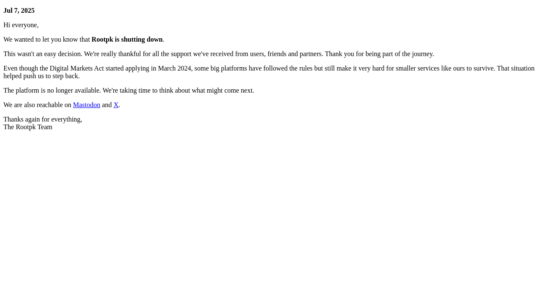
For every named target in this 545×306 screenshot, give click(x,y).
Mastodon (86, 104)
